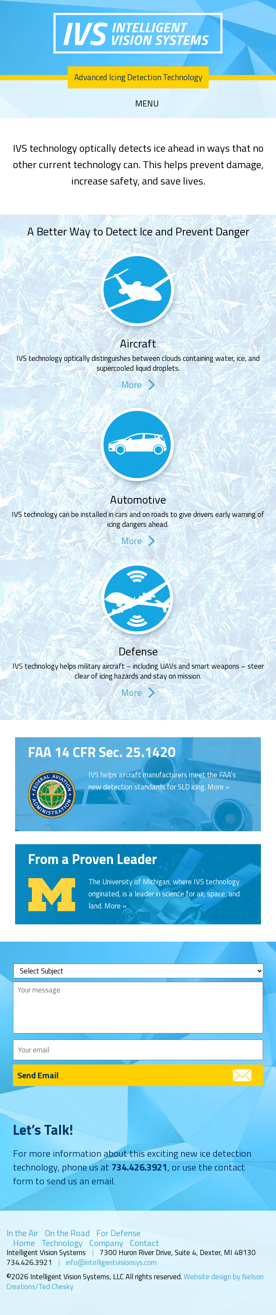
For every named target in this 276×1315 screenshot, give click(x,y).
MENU (147, 103)
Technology (62, 1242)
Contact (144, 1242)
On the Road (67, 1233)
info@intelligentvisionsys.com (111, 1262)
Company (106, 1242)
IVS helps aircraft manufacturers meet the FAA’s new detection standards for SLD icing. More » (162, 780)
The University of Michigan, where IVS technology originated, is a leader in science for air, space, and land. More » (164, 893)
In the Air (22, 1233)
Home (24, 1242)
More (131, 385)
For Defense (118, 1233)
